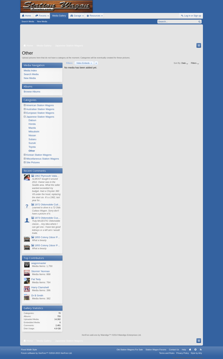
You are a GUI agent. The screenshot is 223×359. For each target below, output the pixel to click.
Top (195, 352)
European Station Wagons (40, 112)
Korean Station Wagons (39, 154)
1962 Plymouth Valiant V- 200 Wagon (46, 176)
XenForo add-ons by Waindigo (95, 335)
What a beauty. (39, 240)
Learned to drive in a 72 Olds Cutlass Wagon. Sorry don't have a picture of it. (46, 210)
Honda (32, 124)
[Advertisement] (111, 34)
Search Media (28, 21)
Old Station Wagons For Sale (130, 352)
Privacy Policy (182, 356)
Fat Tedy (36, 279)
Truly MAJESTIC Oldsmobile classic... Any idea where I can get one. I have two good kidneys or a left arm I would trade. (46, 227)
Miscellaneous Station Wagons (42, 158)
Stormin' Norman (40, 271)
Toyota (32, 146)
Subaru (32, 139)
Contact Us (174, 352)
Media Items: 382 (41, 298)
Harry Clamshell (40, 287)
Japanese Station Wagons (40, 116)
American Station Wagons (40, 105)
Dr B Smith (37, 295)
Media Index (30, 70)
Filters (195, 63)
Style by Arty (196, 356)
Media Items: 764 (41, 282)
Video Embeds (84, 63)
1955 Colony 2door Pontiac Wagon (46, 237)
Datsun (32, 120)
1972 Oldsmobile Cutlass (46, 204)
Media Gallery (59, 15)
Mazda (32, 127)
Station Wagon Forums (156, 352)
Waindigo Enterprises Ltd (129, 335)
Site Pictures (33, 162)
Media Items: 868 (41, 274)
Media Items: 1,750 (42, 266)
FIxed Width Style (29, 352)
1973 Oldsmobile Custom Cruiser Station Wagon (46, 217)
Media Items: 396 (41, 290)
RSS (200, 352)
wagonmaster (38, 263)
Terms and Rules (167, 356)
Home (190, 352)
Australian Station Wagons (40, 109)
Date (185, 63)
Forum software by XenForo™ (46, 356)
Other (32, 150)
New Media (42, 21)
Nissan (32, 135)
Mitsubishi (34, 131)
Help (184, 352)
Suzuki (32, 143)
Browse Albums (32, 91)
